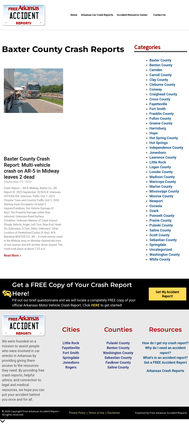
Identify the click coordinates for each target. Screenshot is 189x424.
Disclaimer (113, 412)
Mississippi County (164, 191)
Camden (156, 70)
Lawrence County (163, 157)
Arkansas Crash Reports (165, 371)
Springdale (158, 245)
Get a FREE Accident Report (165, 362)
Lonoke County (161, 172)
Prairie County (160, 220)
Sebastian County (163, 240)
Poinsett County (162, 216)
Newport (156, 201)
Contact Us (159, 15)
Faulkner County (118, 362)
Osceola (156, 206)
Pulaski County (161, 225)
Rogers (70, 367)
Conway (156, 89)
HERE (95, 305)
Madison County (162, 177)
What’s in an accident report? (165, 358)
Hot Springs (159, 143)
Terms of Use (97, 412)
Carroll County (161, 75)
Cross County (160, 99)
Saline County (160, 230)
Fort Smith (158, 109)
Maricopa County (163, 182)
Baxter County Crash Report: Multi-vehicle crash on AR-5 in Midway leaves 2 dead (31, 168)
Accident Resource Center (132, 15)
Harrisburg (158, 128)
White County (160, 259)
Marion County (161, 186)
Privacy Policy (77, 412)
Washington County (165, 254)
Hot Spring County (164, 138)
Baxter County (160, 60)
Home (73, 15)
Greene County (161, 123)
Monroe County (161, 196)
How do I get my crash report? (165, 343)
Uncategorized (161, 249)
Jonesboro (158, 153)
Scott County (160, 235)
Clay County (159, 80)
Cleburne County (162, 84)
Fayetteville (158, 104)
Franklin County (162, 114)
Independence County (166, 148)
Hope (154, 133)
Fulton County (160, 118)
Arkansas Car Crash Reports (97, 15)
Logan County (160, 167)
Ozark (154, 211)
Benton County (161, 65)
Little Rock (158, 162)
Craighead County (163, 94)
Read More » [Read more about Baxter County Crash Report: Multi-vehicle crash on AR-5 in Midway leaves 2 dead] (12, 255)
